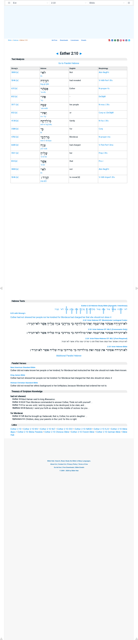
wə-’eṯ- (43, 116)
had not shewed (24, 317)
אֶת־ (108, 309)
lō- (41, 76)
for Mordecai (64, 317)
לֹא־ (125, 309)
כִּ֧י (86, 309)
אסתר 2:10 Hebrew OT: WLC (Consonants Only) (107, 329)
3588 (13, 129)
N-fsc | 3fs (103, 121)
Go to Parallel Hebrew (68, 63)
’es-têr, (43, 92)
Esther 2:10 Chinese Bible (56, 432)
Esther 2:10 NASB (83, 429)
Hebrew (15, 40)
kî (41, 132)
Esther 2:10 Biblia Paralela (30, 432)
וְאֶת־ (98, 309)
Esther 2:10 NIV (30, 429)
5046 (13, 80)
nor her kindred (50, 317)
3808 (13, 72)
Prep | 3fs (103, 153)
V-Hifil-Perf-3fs (106, 80)
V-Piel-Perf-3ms (106, 145)
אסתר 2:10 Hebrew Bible (117, 347)
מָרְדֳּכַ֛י (82, 309)
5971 (13, 104)
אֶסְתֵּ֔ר (113, 309)
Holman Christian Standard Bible (24, 383)
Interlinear (122, 306)
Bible (9, 40)
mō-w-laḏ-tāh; (46, 124)
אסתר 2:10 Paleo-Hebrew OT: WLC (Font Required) (106, 338)
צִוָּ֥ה (76, 309)
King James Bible (18, 375)
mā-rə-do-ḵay (45, 140)
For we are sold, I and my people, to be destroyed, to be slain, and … (49, 405)
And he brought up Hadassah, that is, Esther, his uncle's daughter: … (50, 416)
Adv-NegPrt (104, 72)
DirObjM (102, 96)
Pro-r (101, 161)
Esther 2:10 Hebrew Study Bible (94, 306)
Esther (14, 317)
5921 (13, 153)
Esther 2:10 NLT (47, 429)
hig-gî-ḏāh (44, 84)
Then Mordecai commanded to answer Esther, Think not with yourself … (52, 402)
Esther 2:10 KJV (101, 429)
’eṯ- (41, 100)
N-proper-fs (104, 88)
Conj (101, 129)
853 (13, 96)
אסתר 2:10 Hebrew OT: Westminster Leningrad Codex (105, 320)
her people (38, 317)
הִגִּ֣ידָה (120, 309)
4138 (13, 121)
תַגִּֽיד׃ (56, 309)
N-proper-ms (104, 137)
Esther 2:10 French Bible (82, 432)
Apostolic (113, 306)
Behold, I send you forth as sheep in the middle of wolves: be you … (51, 408)
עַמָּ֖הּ (103, 309)
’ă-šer (42, 165)
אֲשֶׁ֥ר (66, 309)
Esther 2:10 (16, 429)
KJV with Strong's (18, 313)
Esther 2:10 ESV (65, 429)
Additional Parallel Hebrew (68, 355)
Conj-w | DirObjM (106, 112)
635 (13, 88)
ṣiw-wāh (43, 148)
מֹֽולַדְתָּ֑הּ (91, 309)
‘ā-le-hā (43, 157)
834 (13, 161)
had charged (76, 317)
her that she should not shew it (96, 317)
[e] (17, 72)
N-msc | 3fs (104, 104)
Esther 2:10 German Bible (108, 432)
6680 (13, 145)
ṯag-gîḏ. (43, 181)
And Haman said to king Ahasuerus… (34, 399)
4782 (13, 137)
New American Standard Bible (23, 367)
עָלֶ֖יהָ (71, 309)
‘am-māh (44, 108)
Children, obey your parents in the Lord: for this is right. (45, 419)
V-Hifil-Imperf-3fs (107, 177)
